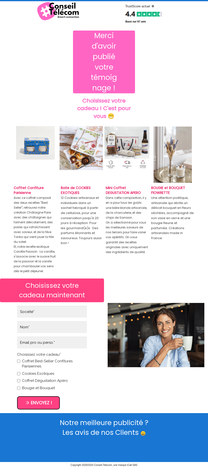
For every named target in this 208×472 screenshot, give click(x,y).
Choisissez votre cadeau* (39, 354)
